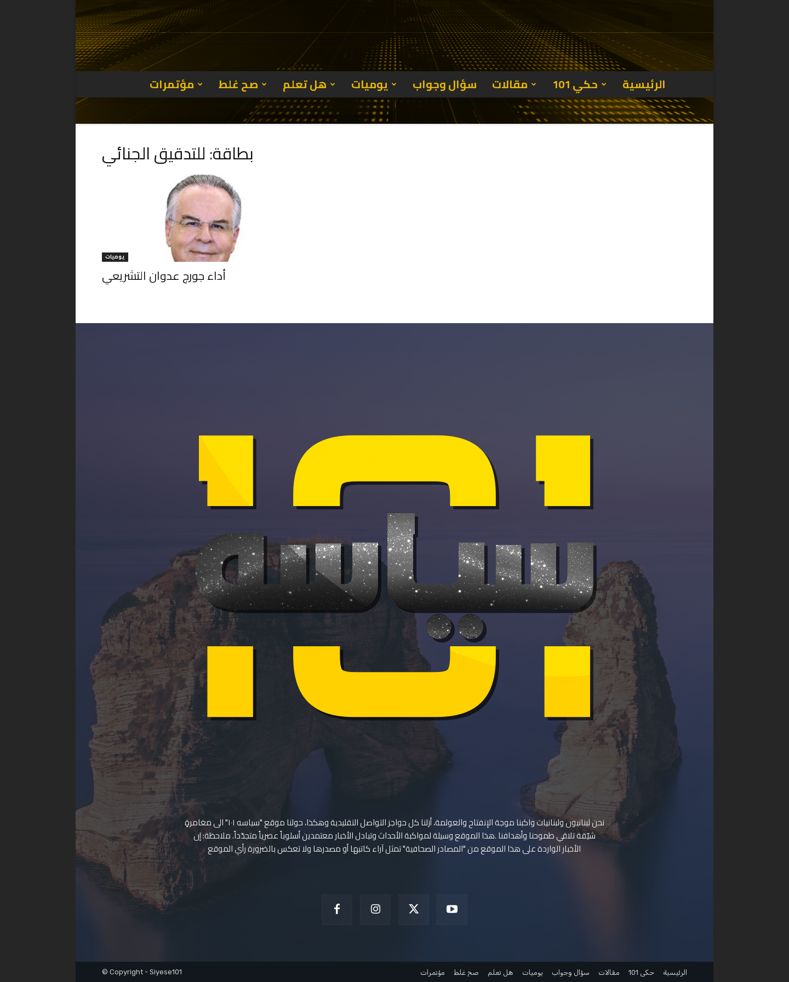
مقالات (514, 84)
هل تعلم (309, 84)
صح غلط (243, 84)
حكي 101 (579, 84)
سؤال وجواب (445, 84)
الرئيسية (644, 84)
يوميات (374, 84)
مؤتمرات (176, 84)
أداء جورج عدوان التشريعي (164, 275)
